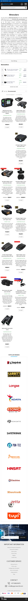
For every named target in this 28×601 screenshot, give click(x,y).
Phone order (14, 566)
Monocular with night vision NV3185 (7, 291)
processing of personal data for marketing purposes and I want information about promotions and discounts (14, 533)
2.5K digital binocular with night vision (7, 219)
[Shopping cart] (22, 4)
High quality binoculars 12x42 (7, 329)
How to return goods (14, 570)
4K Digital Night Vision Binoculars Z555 (11, 82)
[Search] (25, 7)
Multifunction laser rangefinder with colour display (7, 112)
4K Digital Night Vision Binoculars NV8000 (21, 182)
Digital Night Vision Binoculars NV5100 (20, 255)
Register (14, 555)
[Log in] (1, 1)
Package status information (14, 568)
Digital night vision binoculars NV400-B (20, 111)
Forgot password (14, 572)
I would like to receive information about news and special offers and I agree (14, 532)
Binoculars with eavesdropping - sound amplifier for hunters (12, 70)
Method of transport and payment (14, 547)
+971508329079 (15, 583)
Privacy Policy (14, 553)
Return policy (14, 551)
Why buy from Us (14, 564)
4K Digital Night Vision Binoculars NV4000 (21, 219)
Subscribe (22, 537)
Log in (10, 1)
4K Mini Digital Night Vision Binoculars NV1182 (7, 255)
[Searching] (14, 7)
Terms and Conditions (14, 549)
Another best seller (14, 86)
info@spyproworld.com (15, 586)
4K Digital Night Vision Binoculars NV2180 (11, 76)
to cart (7, 127)
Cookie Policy (14, 557)
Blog (14, 574)
